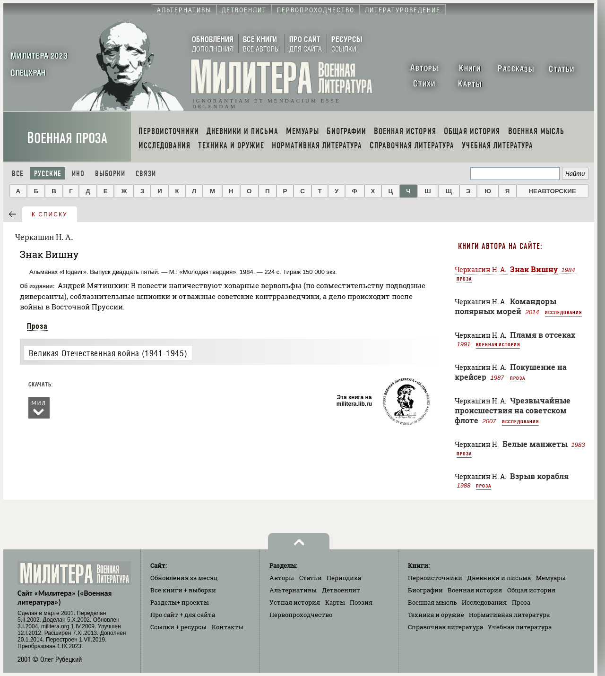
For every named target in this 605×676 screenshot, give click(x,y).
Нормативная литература (509, 614)
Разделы (179, 602)
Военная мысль (432, 602)
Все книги (183, 590)
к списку (50, 214)
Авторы (281, 577)
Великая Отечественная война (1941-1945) (108, 353)
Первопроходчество (300, 614)
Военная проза (67, 138)
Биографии (425, 590)
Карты (335, 602)
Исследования (563, 312)
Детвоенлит (341, 590)
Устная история (294, 602)
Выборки (110, 174)
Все (18, 174)
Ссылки (178, 627)
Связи (146, 174)
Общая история (531, 590)
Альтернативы (293, 590)
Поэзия (361, 602)
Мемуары (551, 577)
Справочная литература (445, 627)
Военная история (498, 344)
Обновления (184, 577)
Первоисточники (435, 577)
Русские (47, 174)
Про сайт (182, 614)
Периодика (344, 577)
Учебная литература (520, 627)
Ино (78, 174)
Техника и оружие (436, 614)
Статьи (310, 577)
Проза (37, 326)
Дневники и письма (499, 577)
